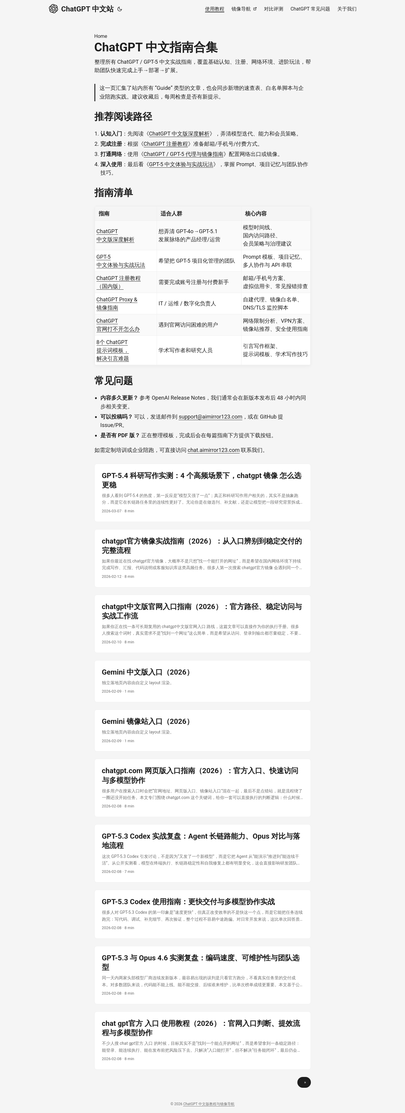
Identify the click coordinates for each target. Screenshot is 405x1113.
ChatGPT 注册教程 (166, 144)
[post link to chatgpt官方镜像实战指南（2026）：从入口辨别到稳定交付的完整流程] (203, 558)
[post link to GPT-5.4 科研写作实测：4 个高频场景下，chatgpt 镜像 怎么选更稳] (203, 493)
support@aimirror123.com (210, 416)
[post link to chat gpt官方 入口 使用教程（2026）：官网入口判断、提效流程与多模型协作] (203, 1040)
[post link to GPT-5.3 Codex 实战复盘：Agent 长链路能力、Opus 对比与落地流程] (203, 853)
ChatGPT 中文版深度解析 (179, 133)
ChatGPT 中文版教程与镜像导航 (209, 1104)
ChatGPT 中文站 (81, 8)
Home (100, 36)
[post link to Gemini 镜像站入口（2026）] (203, 730)
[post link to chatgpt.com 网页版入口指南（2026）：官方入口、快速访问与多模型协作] (203, 788)
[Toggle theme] (119, 9)
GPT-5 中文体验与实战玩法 (181, 164)
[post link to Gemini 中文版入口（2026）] (203, 681)
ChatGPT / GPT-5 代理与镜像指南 (184, 154)
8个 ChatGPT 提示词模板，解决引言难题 (113, 350)
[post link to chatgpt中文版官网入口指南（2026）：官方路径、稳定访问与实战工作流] (203, 624)
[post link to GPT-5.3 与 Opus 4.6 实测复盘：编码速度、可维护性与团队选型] (203, 975)
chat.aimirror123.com (214, 450)
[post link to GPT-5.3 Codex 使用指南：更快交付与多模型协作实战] (203, 914)
